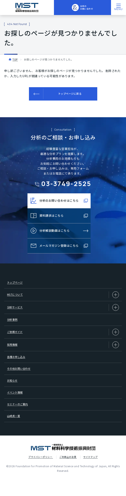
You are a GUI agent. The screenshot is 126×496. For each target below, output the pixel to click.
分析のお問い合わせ (82, 7)
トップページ (16, 284)
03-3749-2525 (66, 183)
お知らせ (13, 392)
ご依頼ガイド (63, 338)
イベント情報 (16, 406)
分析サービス (63, 311)
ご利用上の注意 (68, 475)
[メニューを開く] (118, 7)
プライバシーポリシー (40, 475)
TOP (15, 59)
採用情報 (63, 352)
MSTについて (63, 298)
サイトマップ (90, 475)
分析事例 (13, 325)
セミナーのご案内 (19, 420)
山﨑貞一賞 (15, 433)
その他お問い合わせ (21, 379)
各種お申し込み (18, 365)
